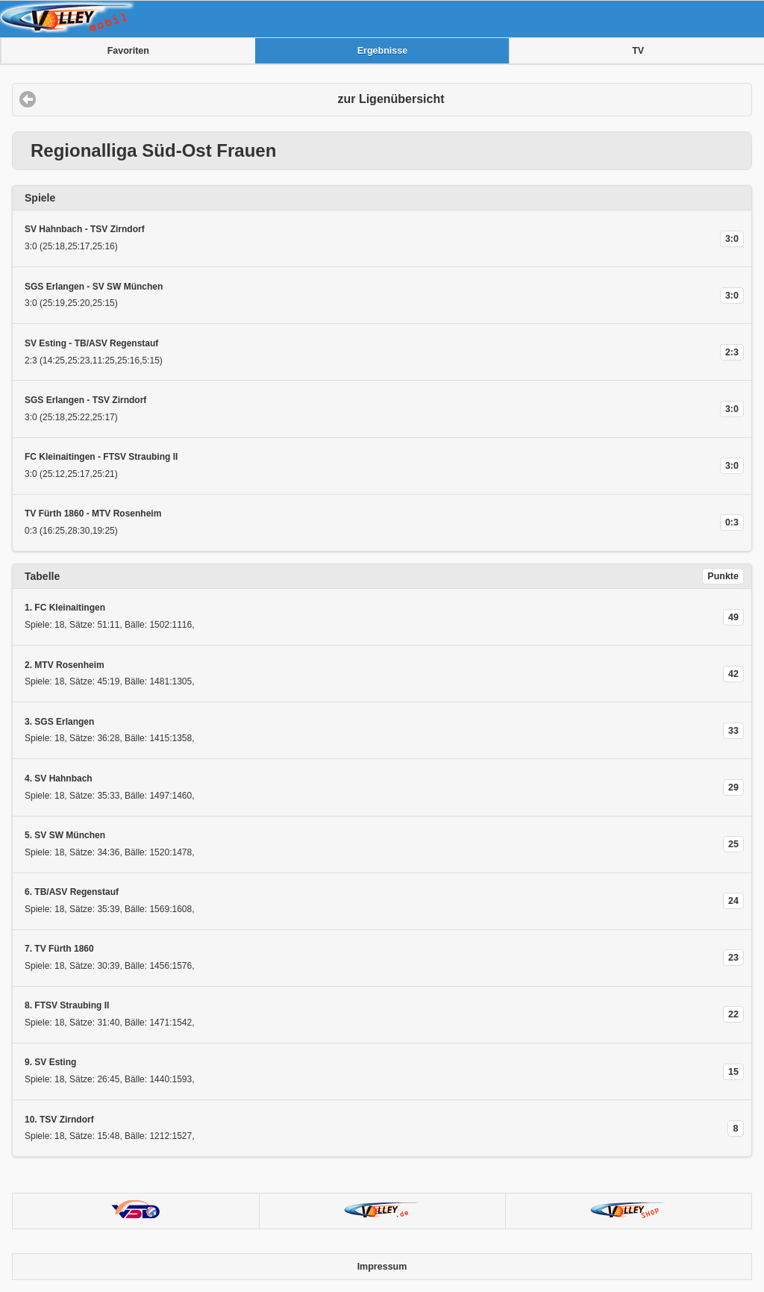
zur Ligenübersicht (390, 99)
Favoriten (128, 51)
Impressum (382, 1266)
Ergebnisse (382, 51)
